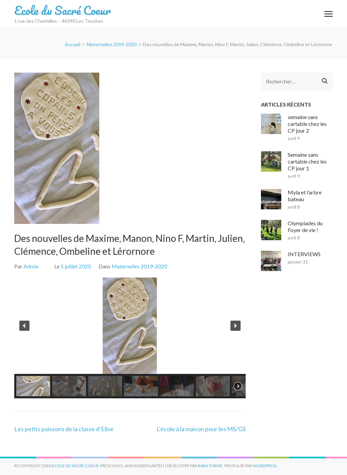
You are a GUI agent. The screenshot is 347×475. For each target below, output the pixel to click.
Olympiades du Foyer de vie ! (305, 226)
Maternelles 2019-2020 (139, 266)
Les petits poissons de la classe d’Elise (64, 429)
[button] (24, 326)
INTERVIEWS (304, 254)
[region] (130, 338)
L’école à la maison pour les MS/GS (201, 429)
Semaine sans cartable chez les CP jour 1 (307, 161)
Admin (31, 266)
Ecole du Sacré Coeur (62, 10)
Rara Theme (210, 465)
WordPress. (265, 465)
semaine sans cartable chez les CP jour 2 (307, 124)
